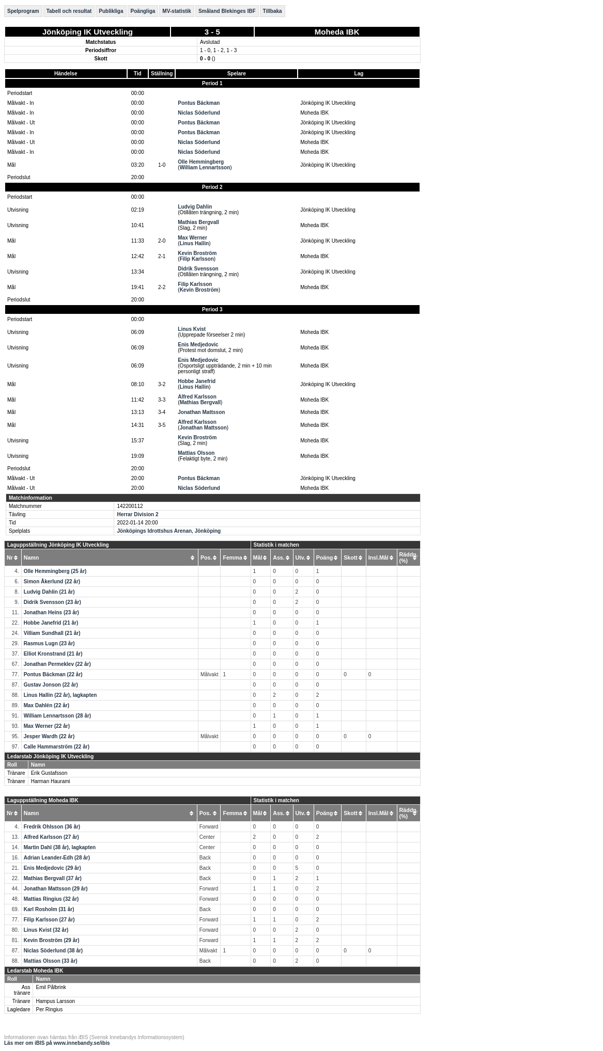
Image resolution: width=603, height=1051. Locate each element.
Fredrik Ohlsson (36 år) (52, 827)
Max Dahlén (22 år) (46, 705)
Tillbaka (272, 11)
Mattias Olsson (196, 453)
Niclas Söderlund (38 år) (53, 950)
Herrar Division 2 (137, 514)
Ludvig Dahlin (195, 207)
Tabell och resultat (69, 11)
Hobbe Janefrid (196, 381)
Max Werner (192, 238)
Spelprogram (23, 11)
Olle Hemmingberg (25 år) (55, 571)
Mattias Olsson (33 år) (51, 961)
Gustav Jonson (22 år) (51, 685)
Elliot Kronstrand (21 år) (53, 654)
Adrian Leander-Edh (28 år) (57, 858)
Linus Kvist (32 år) (46, 930)
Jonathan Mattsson (201, 412)
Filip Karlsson (197, 259)
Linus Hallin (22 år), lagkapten (60, 695)
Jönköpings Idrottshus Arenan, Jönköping (169, 531)
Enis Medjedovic (198, 344)
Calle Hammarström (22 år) (56, 747)
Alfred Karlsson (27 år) (51, 837)
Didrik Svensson (198, 269)
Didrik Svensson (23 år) (52, 602)
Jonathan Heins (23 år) (51, 612)
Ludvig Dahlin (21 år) (49, 592)
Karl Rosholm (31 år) (49, 909)
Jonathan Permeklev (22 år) (57, 664)
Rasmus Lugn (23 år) (49, 643)
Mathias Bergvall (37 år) (53, 878)
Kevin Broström (197, 253)
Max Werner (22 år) (47, 726)
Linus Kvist (192, 329)
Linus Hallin (194, 243)
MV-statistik (176, 11)
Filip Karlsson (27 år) (49, 919)
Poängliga (143, 11)
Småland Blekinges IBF (227, 11)
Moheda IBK (337, 31)
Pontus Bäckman (199, 103)
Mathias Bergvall (198, 222)
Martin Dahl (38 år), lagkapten (60, 847)
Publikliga (111, 11)
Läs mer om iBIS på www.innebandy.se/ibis (57, 1043)
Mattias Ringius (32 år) (51, 899)
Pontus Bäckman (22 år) (53, 674)
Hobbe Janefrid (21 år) (51, 623)
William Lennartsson (205, 167)
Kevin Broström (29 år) (52, 940)
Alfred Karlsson (197, 397)
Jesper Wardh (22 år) (49, 736)
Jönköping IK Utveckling (87, 31)
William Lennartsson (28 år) (57, 716)
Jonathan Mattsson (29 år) (56, 888)
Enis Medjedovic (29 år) (52, 868)
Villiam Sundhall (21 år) (52, 633)
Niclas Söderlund (199, 113)
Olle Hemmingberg (201, 162)
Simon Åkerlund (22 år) (52, 581)
